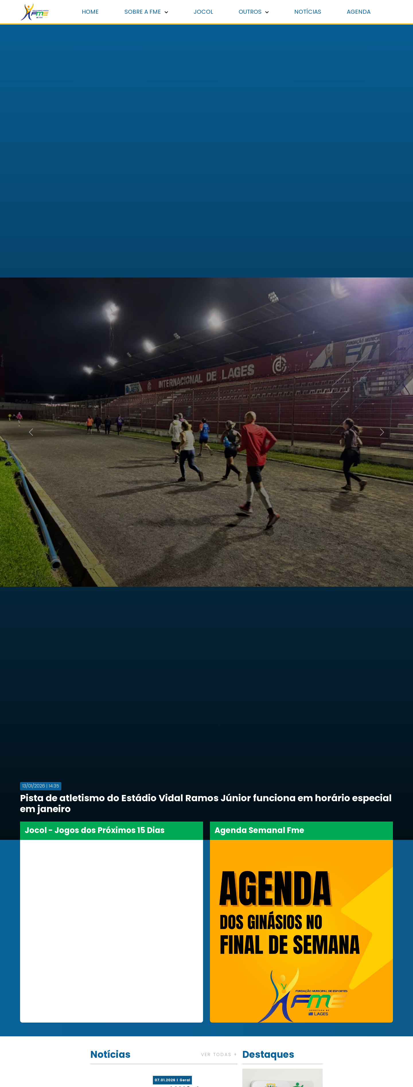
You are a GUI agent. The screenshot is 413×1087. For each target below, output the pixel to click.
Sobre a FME (150, 12)
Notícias (309, 12)
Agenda (359, 12)
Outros (256, 12)
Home (94, 12)
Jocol (206, 12)
